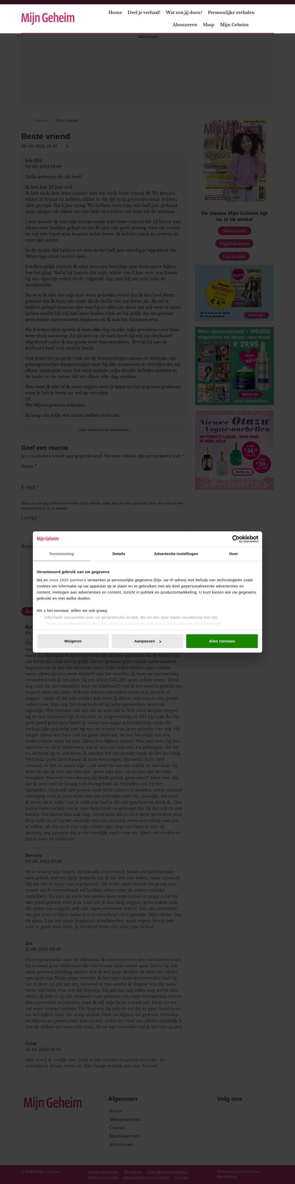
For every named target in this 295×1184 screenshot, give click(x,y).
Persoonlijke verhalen (231, 12)
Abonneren (185, 24)
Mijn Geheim (237, 24)
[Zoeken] (270, 19)
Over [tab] (233, 553)
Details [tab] (119, 553)
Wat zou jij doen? (184, 12)
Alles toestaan (222, 641)
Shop (208, 24)
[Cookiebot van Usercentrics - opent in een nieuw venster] (236, 539)
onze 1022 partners (67, 580)
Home (115, 12)
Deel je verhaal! (144, 12)
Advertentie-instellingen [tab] (176, 553)
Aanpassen (147, 641)
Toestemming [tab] (61, 553)
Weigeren (73, 641)
